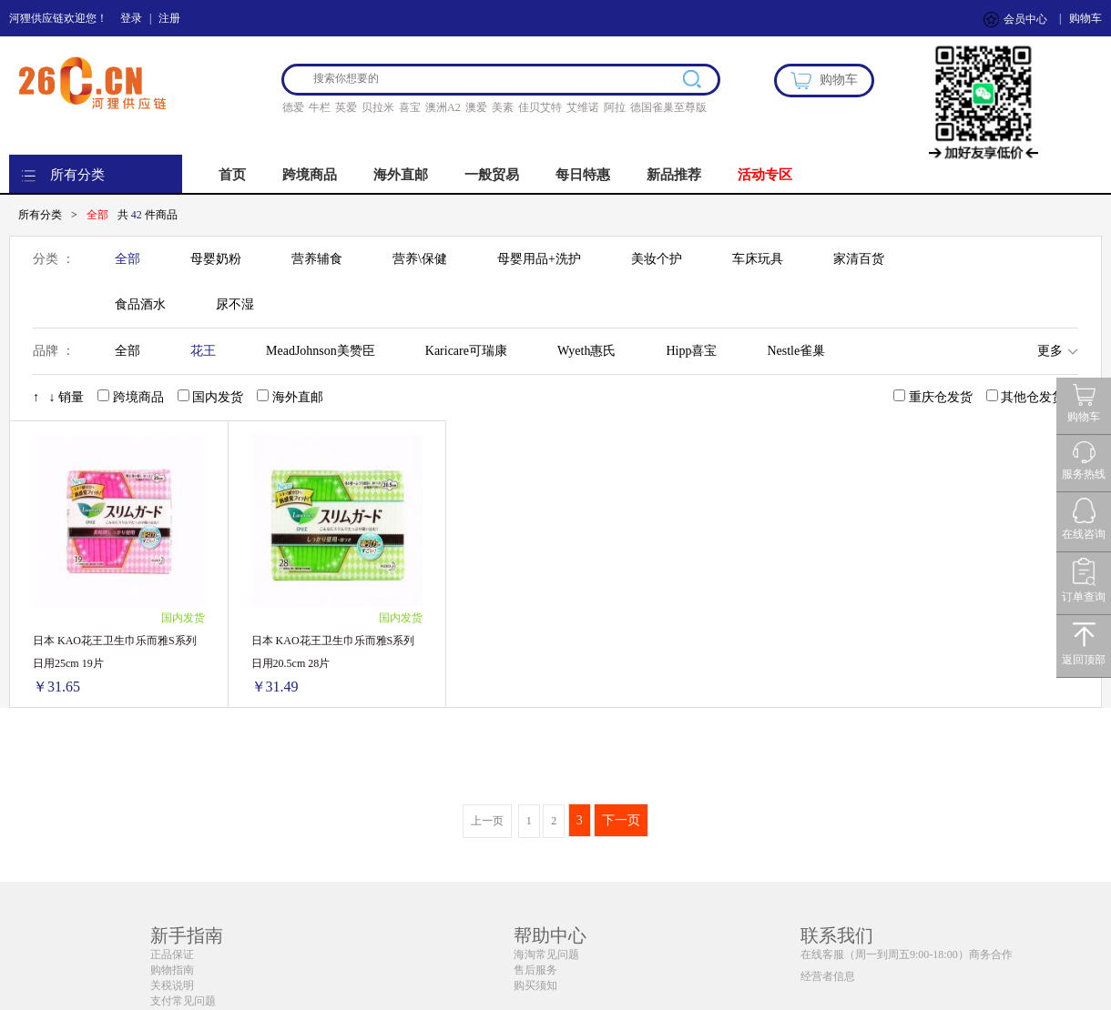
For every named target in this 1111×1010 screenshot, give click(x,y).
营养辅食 (316, 259)
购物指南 (172, 970)
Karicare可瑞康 (466, 351)
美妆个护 (656, 259)
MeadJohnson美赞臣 (320, 351)
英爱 (346, 107)
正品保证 (172, 954)
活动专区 (765, 174)
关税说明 (172, 985)
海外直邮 (400, 174)
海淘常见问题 (546, 954)
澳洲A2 (443, 107)
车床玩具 (757, 259)
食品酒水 (140, 304)
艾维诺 (582, 107)
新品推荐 (674, 174)
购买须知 (535, 985)
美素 (503, 107)
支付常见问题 (183, 1001)
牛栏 (320, 107)
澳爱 (476, 107)
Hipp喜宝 (691, 351)
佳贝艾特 (540, 107)
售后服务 (535, 970)
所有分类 (77, 174)
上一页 (487, 820)
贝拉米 (378, 107)
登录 (131, 18)
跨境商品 (309, 174)
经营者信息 (827, 976)
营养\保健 (419, 259)
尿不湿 (235, 304)
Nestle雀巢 (796, 351)
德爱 (293, 107)
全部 (127, 259)
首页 (232, 174)
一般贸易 (491, 174)
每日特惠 (583, 174)
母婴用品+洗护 (539, 259)
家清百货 (858, 259)
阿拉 (615, 107)
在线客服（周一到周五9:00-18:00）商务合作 (906, 954)
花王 (203, 351)
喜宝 (410, 107)
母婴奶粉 (215, 259)
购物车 (1085, 18)
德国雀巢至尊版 (668, 107)
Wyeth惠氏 (586, 351)
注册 (169, 18)
